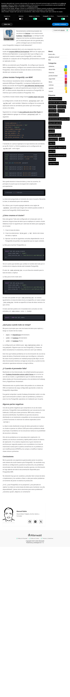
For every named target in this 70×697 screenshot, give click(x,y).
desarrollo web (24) (55, 123)
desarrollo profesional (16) (57, 155)
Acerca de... (52, 54)
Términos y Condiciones (47, 538)
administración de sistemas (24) (59, 119)
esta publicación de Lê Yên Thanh (30, 112)
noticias (51, 85)
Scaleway (19, 36)
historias (51, 72)
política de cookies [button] (33, 6)
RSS (49, 60)
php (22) (51, 131)
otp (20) (61, 139)
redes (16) (52, 159)
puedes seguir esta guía (36, 97)
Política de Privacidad (22, 538)
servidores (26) (53, 115)
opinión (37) (61, 107)
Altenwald (41, 541)
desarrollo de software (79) (57, 103)
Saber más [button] (7, 24)
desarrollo (52, 69)
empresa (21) (53, 139)
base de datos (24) (55, 127)
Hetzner (27, 33)
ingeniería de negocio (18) (57, 147)
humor (51, 91)
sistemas (51, 66)
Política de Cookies (35, 538)
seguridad (52, 79)
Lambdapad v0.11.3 (38, 542)
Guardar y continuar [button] (60, 24)
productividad (53, 76)
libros (50, 82)
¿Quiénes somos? (53, 57)
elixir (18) (52, 151)
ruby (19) (52, 143)
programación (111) (55, 99)
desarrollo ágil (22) (55, 135)
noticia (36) (52, 111)
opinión (51, 88)
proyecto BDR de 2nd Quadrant (19, 51)
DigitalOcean (28, 36)
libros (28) (61, 111)
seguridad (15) (53, 163)
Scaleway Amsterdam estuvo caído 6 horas (19, 374)
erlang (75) (52, 107)
